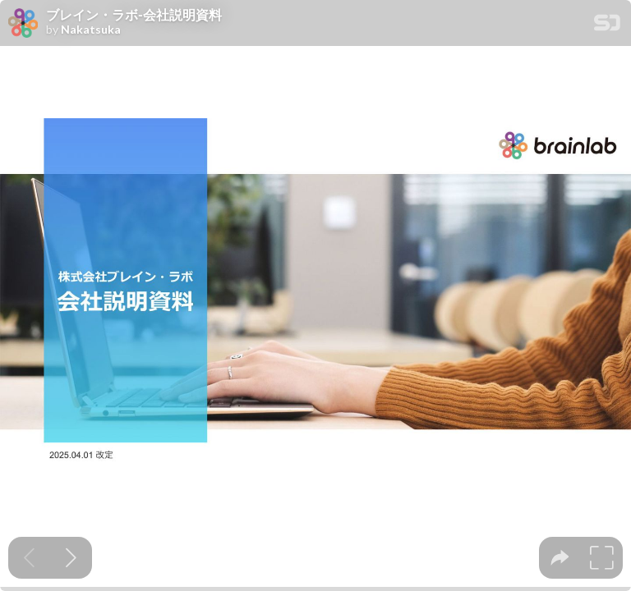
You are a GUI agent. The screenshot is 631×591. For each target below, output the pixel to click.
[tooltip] (559, 557)
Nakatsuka (91, 29)
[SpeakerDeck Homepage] (607, 26)
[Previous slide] (29, 557)
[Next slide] (71, 557)
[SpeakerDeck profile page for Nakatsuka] (23, 23)
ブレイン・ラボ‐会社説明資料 (134, 14)
